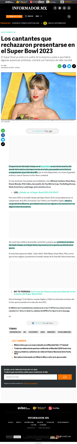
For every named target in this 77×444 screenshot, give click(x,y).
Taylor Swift (33, 332)
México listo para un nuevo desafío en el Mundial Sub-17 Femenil (41, 345)
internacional (29, 422)
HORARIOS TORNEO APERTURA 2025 (25, 23)
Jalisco (10, 422)
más (39, 16)
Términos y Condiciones (30, 383)
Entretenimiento (7, 32)
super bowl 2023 (15, 332)
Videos (29, 16)
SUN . (5, 65)
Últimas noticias (14, 16)
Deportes (40, 422)
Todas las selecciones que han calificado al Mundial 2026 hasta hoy (42, 349)
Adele (43, 332)
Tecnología (50, 422)
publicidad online (44, 428)
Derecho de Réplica (41, 441)
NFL (25, 332)
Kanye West (51, 332)
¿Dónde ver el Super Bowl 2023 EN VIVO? (39, 193)
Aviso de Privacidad (30, 441)
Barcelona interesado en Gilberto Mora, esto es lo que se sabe (40, 357)
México (18, 422)
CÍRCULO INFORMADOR (57, 23)
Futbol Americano (64, 332)
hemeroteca (31, 428)
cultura (33, 425)
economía (43, 425)
